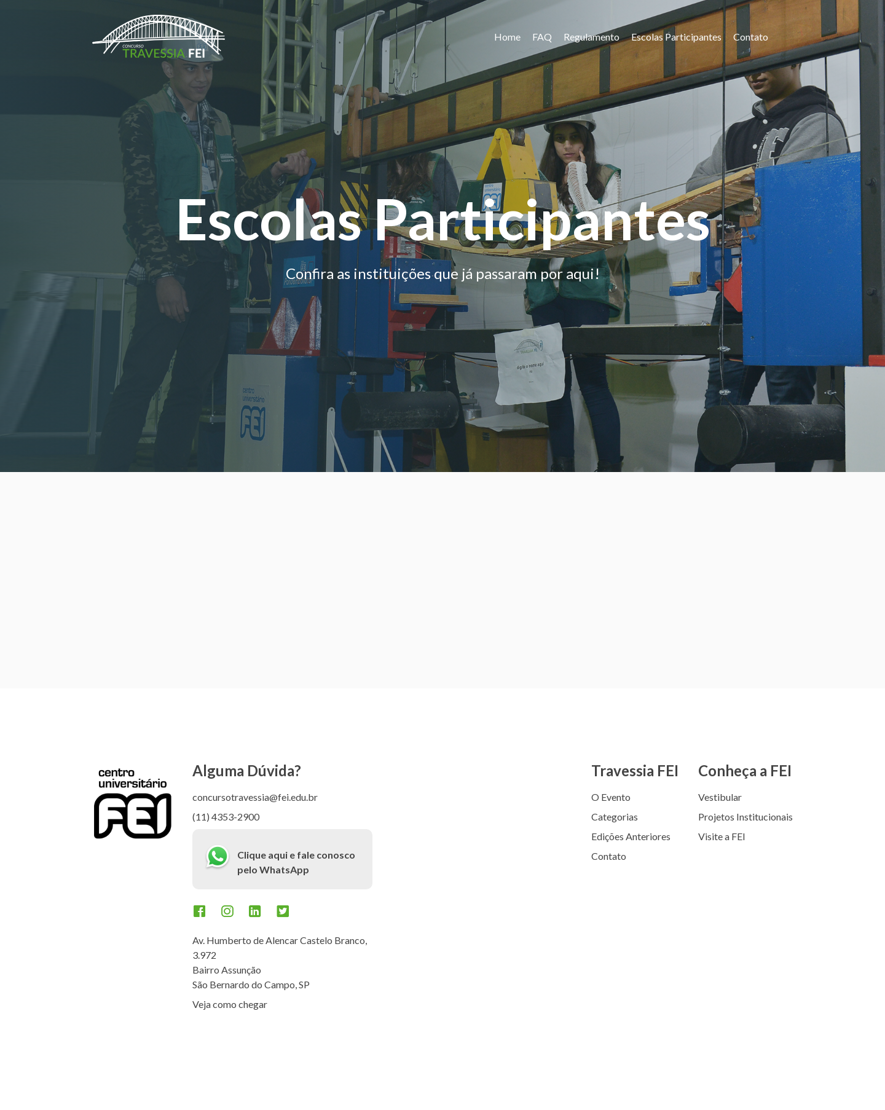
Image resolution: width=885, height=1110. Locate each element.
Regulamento (592, 36)
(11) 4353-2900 (225, 816)
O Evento (611, 797)
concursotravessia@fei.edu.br (255, 797)
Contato (750, 36)
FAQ (542, 36)
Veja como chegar (229, 1004)
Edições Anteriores (631, 836)
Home (507, 36)
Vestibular (720, 797)
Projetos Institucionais (745, 816)
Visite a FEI (721, 836)
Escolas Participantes (676, 36)
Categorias (614, 816)
